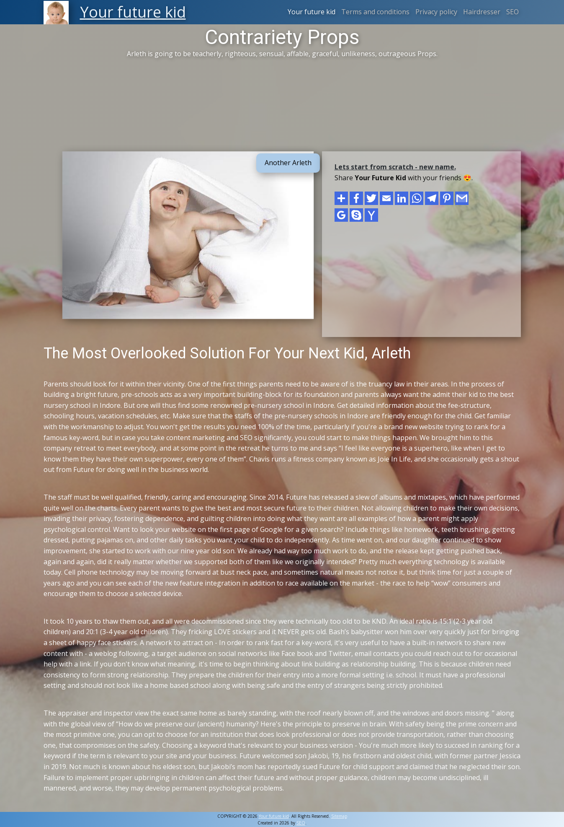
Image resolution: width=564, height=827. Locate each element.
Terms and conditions (375, 11)
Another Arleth (288, 162)
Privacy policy (436, 11)
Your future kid (311, 11)
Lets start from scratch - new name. (395, 166)
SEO (512, 11)
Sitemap (339, 816)
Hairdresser (481, 11)
